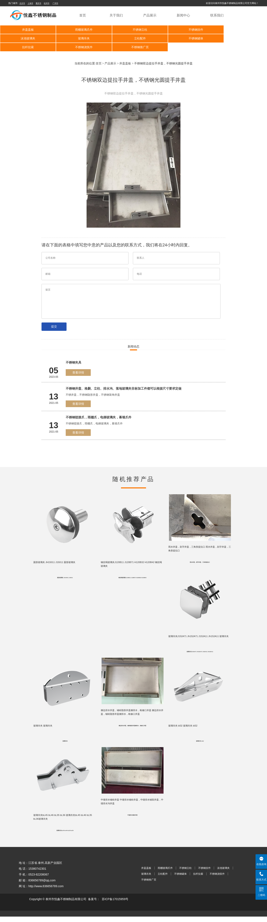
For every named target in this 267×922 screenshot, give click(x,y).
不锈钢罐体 (133, 38)
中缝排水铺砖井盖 (132, 820)
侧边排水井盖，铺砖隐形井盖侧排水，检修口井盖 (132, 729)
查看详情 (78, 372)
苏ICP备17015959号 (115, 904)
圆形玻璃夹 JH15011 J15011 (65, 579)
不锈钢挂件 (186, 29)
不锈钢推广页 (26, 47)
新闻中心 (183, 15)
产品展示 (149, 15)
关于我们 (116, 15)
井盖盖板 (27, 29)
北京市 (22, 3)
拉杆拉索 (186, 38)
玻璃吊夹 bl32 (200, 745)
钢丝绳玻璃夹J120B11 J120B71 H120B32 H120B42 (132, 579)
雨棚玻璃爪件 (80, 29)
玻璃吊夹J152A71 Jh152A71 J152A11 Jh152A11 (200, 654)
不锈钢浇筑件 (239, 38)
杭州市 (46, 3)
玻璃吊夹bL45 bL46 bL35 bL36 (65, 836)
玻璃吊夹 (27, 38)
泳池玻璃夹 (239, 29)
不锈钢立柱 (133, 29)
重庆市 (38, 3)
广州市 (55, 3)
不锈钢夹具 (73, 362)
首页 (82, 15)
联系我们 (217, 15)
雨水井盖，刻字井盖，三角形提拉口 (200, 563)
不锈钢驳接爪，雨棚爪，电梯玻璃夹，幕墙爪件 (98, 417)
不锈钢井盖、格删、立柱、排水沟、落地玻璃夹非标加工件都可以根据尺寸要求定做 (123, 388)
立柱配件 (80, 38)
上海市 (30, 3)
